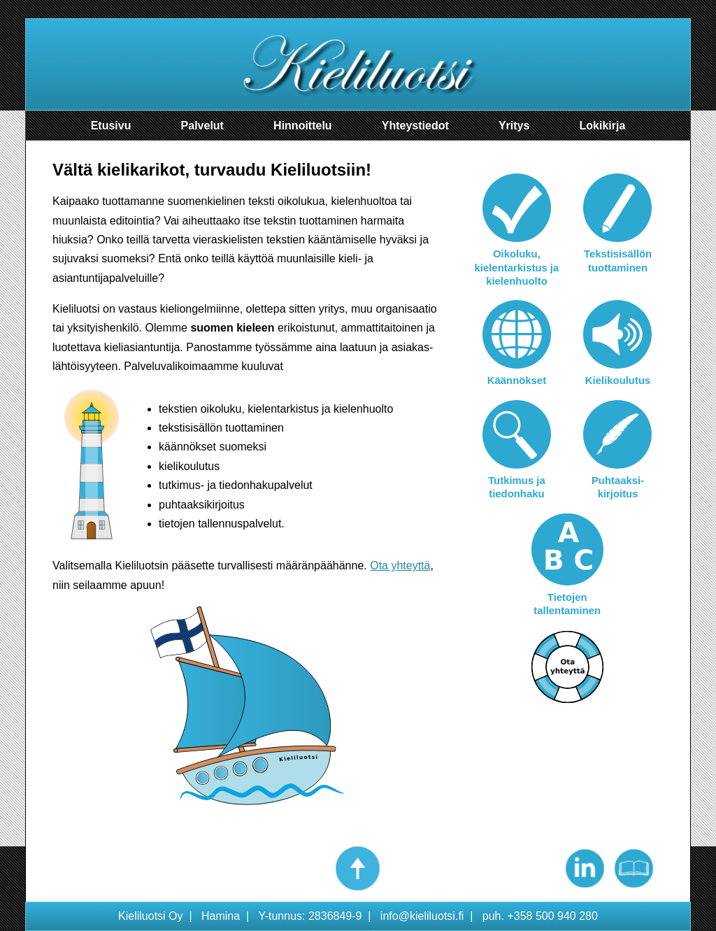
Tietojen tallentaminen (567, 604)
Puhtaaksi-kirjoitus (618, 487)
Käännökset (516, 380)
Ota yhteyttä (400, 565)
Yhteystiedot (415, 126)
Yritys (514, 126)
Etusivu (111, 126)
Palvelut (202, 126)
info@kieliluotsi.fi (422, 916)
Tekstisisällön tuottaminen (618, 260)
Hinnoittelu (302, 126)
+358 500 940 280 (552, 916)
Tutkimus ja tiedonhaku (516, 487)
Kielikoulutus (617, 380)
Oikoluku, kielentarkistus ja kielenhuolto (517, 267)
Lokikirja (603, 126)
